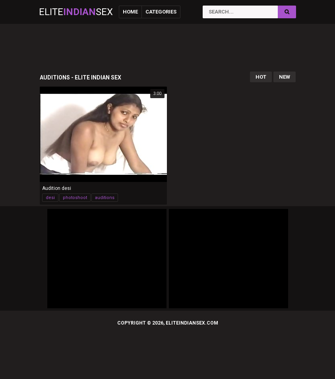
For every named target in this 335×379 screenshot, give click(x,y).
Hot (261, 77)
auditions (104, 197)
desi (50, 197)
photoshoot (75, 197)
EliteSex (76, 11)
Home (130, 12)
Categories (160, 12)
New (284, 77)
